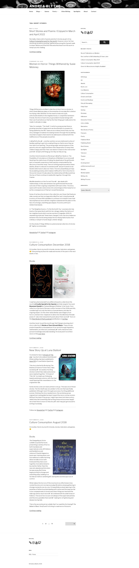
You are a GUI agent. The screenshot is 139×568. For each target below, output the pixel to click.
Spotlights (77, 11)
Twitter (43, 232)
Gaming (83, 110)
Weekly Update (85, 172)
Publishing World (86, 143)
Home (31, 11)
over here (41, 334)
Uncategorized (85, 163)
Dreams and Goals (86, 96)
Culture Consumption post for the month (43, 41)
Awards (83, 83)
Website (83, 169)
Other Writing (65, 11)
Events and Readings (87, 100)
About (86, 11)
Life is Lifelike (85, 123)
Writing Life (84, 176)
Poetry (55, 11)
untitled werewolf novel (88, 166)
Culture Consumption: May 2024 (90, 60)
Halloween (84, 116)
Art (82, 80)
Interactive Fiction (86, 120)
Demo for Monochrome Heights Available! (93, 66)
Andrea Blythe (45, 6)
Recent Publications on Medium (90, 53)
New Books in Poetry (87, 129)
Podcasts (83, 133)
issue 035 (32, 361)
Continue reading (35, 52)
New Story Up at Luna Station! (45, 350)
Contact (93, 11)
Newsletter (33, 232)
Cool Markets (85, 90)
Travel (82, 159)
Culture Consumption (87, 93)
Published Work (85, 139)
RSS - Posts (32, 554)
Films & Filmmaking (86, 103)
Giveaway (83, 113)
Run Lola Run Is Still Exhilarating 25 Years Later (94, 56)
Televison (84, 153)
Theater (83, 156)
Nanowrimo (84, 126)
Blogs (39, 11)
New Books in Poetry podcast (42, 319)
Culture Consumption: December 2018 (49, 244)
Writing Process (85, 179)
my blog (64, 319)
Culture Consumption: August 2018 (48, 422)
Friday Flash (84, 106)
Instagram (52, 232)
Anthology (84, 77)
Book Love (84, 87)
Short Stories (85, 146)
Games (47, 11)
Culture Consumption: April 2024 (90, 63)
